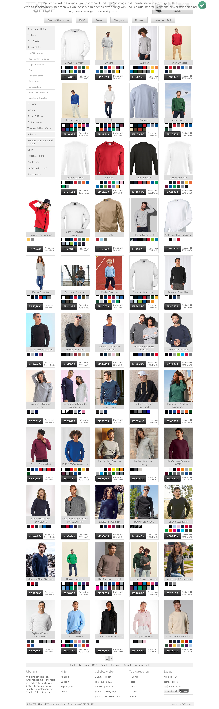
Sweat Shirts (34, 47)
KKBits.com (186, 704)
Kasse (114, 11)
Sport (30, 149)
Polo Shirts (33, 41)
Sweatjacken (35, 87)
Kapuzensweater (37, 64)
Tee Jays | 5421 (103, 681)
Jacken (31, 109)
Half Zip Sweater (36, 53)
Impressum (67, 686)
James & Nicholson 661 (107, 696)
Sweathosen (34, 81)
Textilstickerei (171, 681)
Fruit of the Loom (58, 20)
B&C (82, 20)
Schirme (31, 134)
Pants (31, 70)
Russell (139, 20)
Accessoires (34, 174)
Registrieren (75, 11)
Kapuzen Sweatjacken (39, 59)
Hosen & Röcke (35, 155)
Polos (132, 681)
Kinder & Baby (35, 116)
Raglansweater (36, 75)
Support (65, 681)
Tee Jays (119, 20)
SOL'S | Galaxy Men (105, 691)
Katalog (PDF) (171, 676)
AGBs (64, 691)
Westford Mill (163, 20)
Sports (132, 696)
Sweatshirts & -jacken (39, 92)
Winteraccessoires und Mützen (40, 142)
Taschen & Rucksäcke (39, 128)
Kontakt (65, 676)
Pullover (31, 103)
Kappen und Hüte (37, 29)
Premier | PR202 (104, 686)
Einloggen (89, 11)
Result (99, 20)
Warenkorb (102, 11)
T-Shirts (31, 35)
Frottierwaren (34, 122)
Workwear (33, 161)
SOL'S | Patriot (103, 676)
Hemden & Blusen (37, 168)
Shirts (132, 686)
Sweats (133, 691)
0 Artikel (177, 11)
